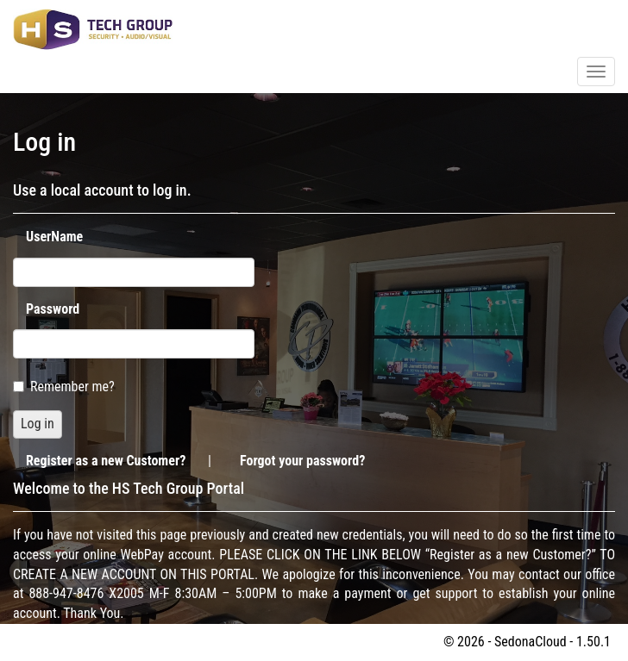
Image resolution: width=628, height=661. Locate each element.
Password (52, 309)
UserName (54, 236)
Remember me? (64, 386)
